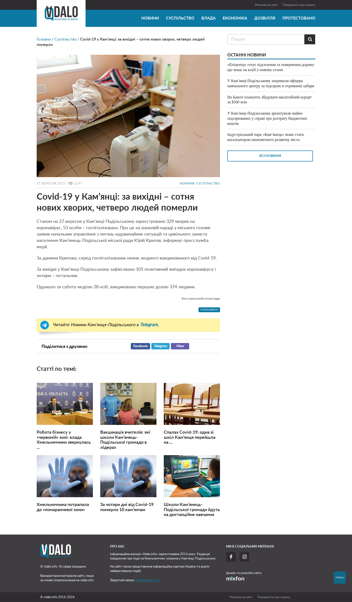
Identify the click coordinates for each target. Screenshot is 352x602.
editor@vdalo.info (148, 580)
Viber (180, 346)
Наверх (340, 577)
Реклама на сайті (266, 4)
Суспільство (180, 18)
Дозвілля (264, 18)
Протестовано (298, 18)
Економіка (235, 18)
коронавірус (209, 310)
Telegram (160, 346)
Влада (208, 18)
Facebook (140, 346)
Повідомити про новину (299, 4)
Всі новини (270, 156)
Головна (44, 39)
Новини (150, 18)
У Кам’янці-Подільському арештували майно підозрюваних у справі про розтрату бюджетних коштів (267, 118)
